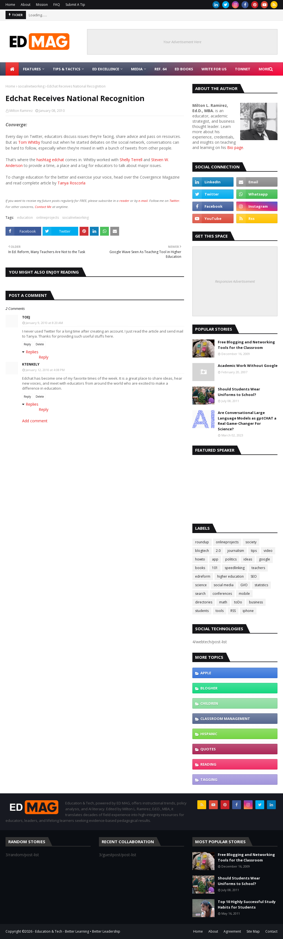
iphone (248, 610)
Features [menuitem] (32, 68)
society (250, 542)
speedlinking (235, 567)
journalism (235, 550)
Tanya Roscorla (71, 183)
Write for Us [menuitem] (214, 68)
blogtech (202, 550)
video (268, 550)
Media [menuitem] (137, 68)
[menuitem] (12, 69)
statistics (261, 585)
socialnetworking (31, 86)
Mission (42, 4)
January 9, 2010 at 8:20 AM (44, 323)
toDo (238, 602)
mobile (244, 593)
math (223, 602)
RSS (233, 610)
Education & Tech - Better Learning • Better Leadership (77, 931)
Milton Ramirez (21, 110)
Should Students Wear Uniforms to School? (239, 392)
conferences (222, 593)
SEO (254, 576)
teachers (258, 567)
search (200, 593)
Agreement (232, 931)
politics (231, 559)
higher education (230, 576)
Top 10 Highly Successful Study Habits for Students (247, 904)
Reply (27, 344)
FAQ (56, 4)
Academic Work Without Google (247, 365)
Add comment (35, 420)
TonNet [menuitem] (242, 68)
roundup (202, 542)
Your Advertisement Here (182, 41)
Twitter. (174, 201)
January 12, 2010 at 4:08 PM (45, 370)
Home (10, 4)
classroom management (225, 718)
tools (220, 610)
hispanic (208, 733)
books (200, 567)
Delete (40, 344)
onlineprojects (47, 217)
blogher (209, 688)
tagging (209, 779)
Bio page (235, 147)
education (25, 217)
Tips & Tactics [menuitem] (66, 68)
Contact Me (43, 207)
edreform (202, 576)
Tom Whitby (29, 142)
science (201, 585)
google (264, 559)
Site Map (253, 931)
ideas (247, 559)
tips (254, 550)
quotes (208, 749)
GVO (244, 585)
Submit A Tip (75, 4)
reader (124, 201)
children (209, 703)
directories (203, 602)
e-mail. (143, 201)
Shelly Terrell (131, 159)
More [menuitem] (264, 68)
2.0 (218, 550)
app (215, 559)
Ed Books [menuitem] (184, 68)
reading (208, 764)
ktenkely (31, 364)
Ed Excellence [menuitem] (105, 68)
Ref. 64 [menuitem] (160, 68)
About (25, 4)
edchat (58, 159)
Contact (271, 931)
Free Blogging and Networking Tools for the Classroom (246, 344)
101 (215, 567)
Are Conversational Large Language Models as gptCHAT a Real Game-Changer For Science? (247, 420)
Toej (26, 317)
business (256, 602)
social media (224, 585)
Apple (205, 672)
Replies (32, 351)
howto (200, 559)
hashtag (43, 159)
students (202, 610)
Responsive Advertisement (235, 281)
